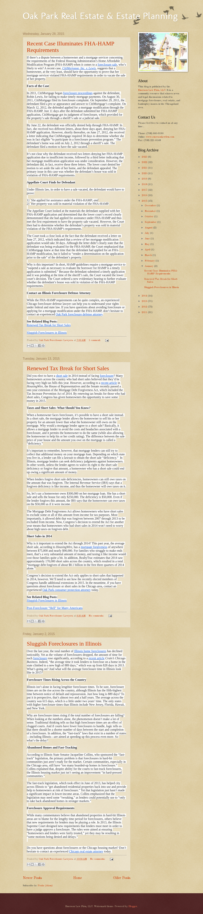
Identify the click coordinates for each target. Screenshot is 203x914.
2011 (145, 312)
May (147, 244)
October (149, 216)
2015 (145, 201)
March (148, 255)
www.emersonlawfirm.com (160, 137)
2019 (145, 179)
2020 (145, 173)
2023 (145, 157)
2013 (145, 301)
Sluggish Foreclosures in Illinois (64, 643)
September (151, 222)
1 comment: (95, 340)
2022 (145, 162)
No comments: (97, 616)
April (148, 249)
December (151, 205)
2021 (145, 168)
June (148, 238)
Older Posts (121, 878)
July (147, 233)
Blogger (132, 906)
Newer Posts (32, 878)
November (151, 211)
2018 (145, 184)
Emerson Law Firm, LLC (151, 90)
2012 (145, 307)
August (149, 227)
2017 (145, 190)
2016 (145, 195)
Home (77, 878)
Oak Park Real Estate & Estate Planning (100, 16)
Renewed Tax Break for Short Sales (68, 368)
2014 (145, 296)
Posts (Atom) (45, 885)
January (149, 266)
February (150, 261)
